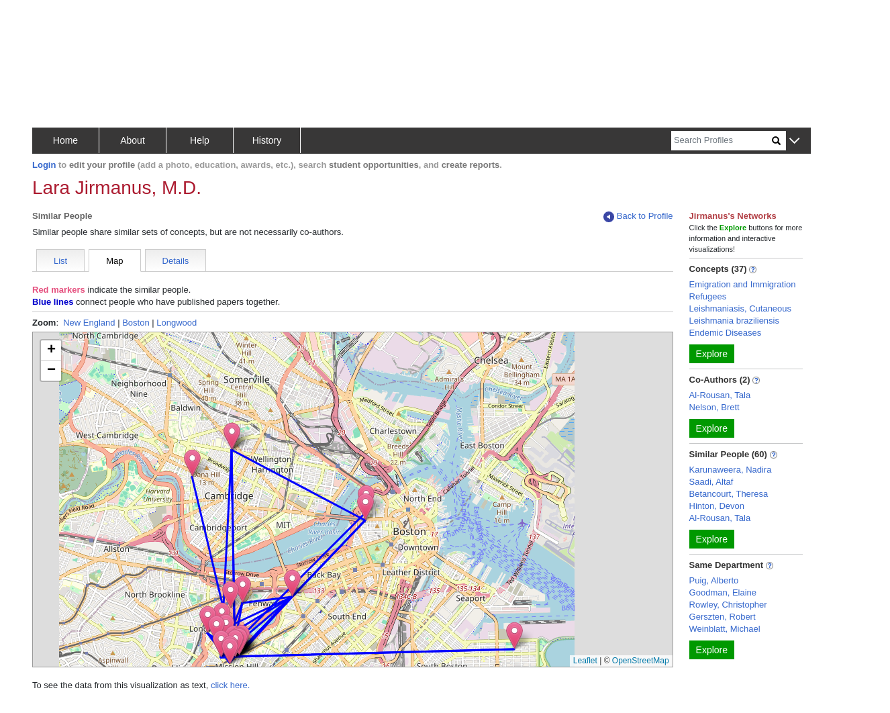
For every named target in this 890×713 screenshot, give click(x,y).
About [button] (132, 140)
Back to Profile (638, 216)
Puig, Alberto (714, 580)
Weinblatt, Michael (724, 629)
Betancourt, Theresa (729, 494)
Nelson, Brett (714, 407)
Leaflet (585, 660)
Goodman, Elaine (722, 592)
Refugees (708, 296)
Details (175, 261)
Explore (712, 353)
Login (44, 165)
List (60, 261)
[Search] (721, 140)
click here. (230, 685)
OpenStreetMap (640, 660)
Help (199, 140)
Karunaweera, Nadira (730, 470)
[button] (794, 141)
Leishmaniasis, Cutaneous (740, 308)
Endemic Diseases (725, 333)
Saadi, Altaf (711, 482)
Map (114, 261)
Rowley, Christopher (728, 605)
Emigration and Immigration (742, 284)
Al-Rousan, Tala (720, 395)
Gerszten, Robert (722, 617)
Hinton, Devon (716, 506)
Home (65, 140)
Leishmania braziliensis (734, 321)
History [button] (267, 140)
